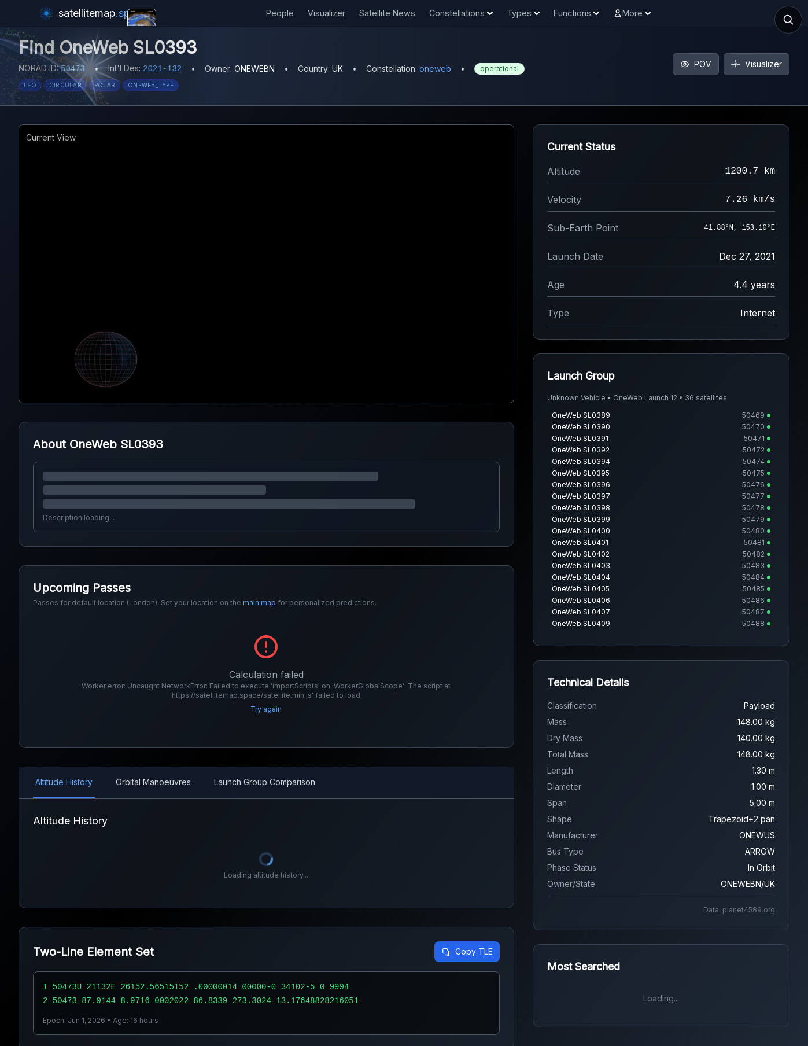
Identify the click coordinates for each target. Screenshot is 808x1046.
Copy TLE (467, 951)
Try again (266, 709)
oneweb (435, 68)
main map (259, 602)
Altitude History (64, 782)
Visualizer (326, 13)
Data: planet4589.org (739, 909)
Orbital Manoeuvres (153, 782)
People (280, 13)
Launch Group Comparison (264, 782)
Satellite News (387, 13)
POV (695, 64)
